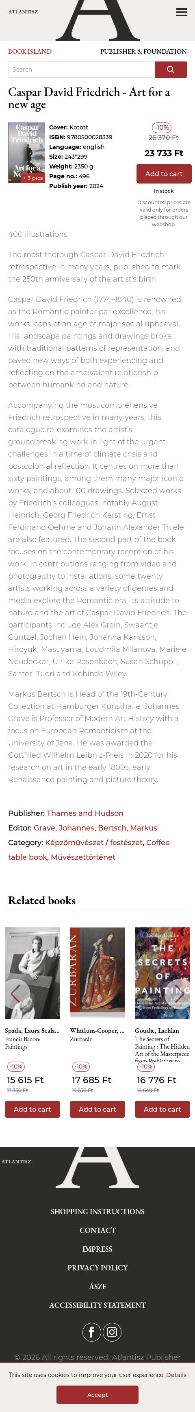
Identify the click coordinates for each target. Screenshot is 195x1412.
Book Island (30, 51)
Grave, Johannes (64, 828)
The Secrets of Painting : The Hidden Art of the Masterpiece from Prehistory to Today (162, 1049)
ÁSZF (97, 1286)
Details (176, 1375)
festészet (126, 842)
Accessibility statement (97, 1305)
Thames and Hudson (85, 813)
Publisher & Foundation (143, 51)
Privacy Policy (97, 1267)
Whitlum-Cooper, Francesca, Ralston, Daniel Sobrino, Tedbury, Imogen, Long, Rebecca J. (97, 1030)
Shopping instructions (98, 1211)
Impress (97, 1249)
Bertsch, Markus (127, 828)
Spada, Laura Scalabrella (32, 1030)
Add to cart (164, 174)
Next (180, 994)
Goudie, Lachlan (157, 1030)
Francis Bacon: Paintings (23, 1043)
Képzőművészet (74, 842)
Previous (15, 994)
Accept (97, 1395)
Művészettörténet (83, 857)
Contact (98, 1230)
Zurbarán (81, 1039)
